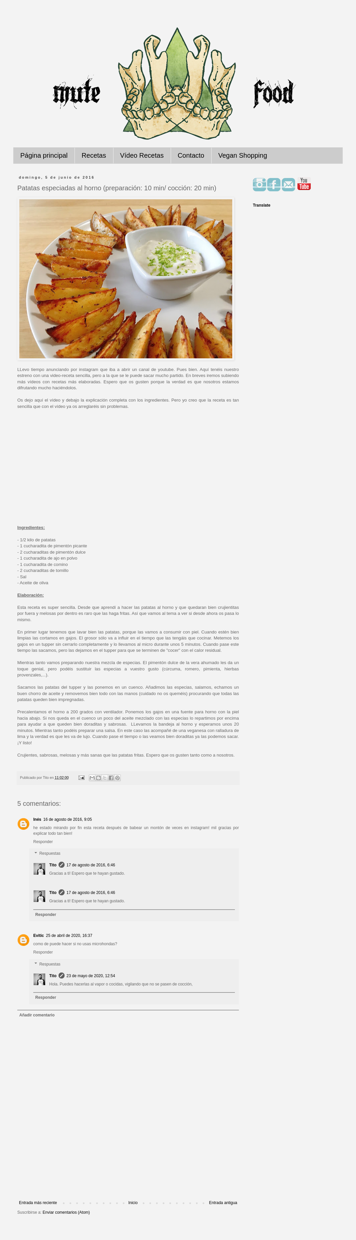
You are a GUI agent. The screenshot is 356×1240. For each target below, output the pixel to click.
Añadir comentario (37, 1015)
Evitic (38, 935)
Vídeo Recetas (142, 155)
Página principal (44, 155)
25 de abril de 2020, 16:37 (69, 935)
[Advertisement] (128, 1182)
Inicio (133, 1202)
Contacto (191, 155)
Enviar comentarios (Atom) (66, 1212)
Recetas (94, 155)
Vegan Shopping (242, 155)
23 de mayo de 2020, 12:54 (91, 976)
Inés (37, 819)
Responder (43, 841)
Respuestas (49, 853)
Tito (53, 865)
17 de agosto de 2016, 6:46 (91, 865)
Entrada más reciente (38, 1202)
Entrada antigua (223, 1202)
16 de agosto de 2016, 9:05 (67, 819)
